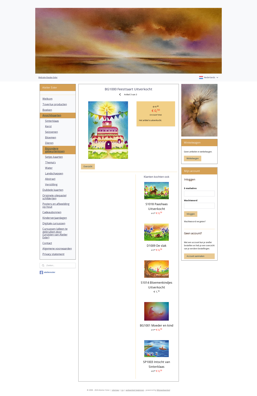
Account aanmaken (195, 256)
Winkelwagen (193, 158)
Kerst (48, 126)
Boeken (47, 110)
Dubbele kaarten (52, 190)
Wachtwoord (190, 200)
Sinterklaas (52, 121)
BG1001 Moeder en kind (156, 325)
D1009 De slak (156, 246)
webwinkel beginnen (135, 390)
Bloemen (50, 137)
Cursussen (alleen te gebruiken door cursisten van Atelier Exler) (55, 233)
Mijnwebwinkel (163, 390)
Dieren (49, 143)
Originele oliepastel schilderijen (54, 197)
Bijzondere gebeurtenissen (55, 150)
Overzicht (87, 166)
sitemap (115, 390)
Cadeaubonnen (51, 212)
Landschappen (54, 173)
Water (49, 168)
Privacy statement (53, 254)
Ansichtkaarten (51, 115)
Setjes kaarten (54, 157)
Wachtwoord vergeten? (195, 221)
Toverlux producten (54, 104)
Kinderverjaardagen (54, 218)
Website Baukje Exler (48, 77)
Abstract (50, 179)
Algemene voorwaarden (57, 248)
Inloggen (191, 214)
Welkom (47, 99)
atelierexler (47, 272)
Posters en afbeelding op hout (55, 205)
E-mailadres (190, 188)
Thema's (50, 162)
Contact (47, 243)
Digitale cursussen (53, 223)
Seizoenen (51, 132)
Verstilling (51, 184)
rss (122, 390)
